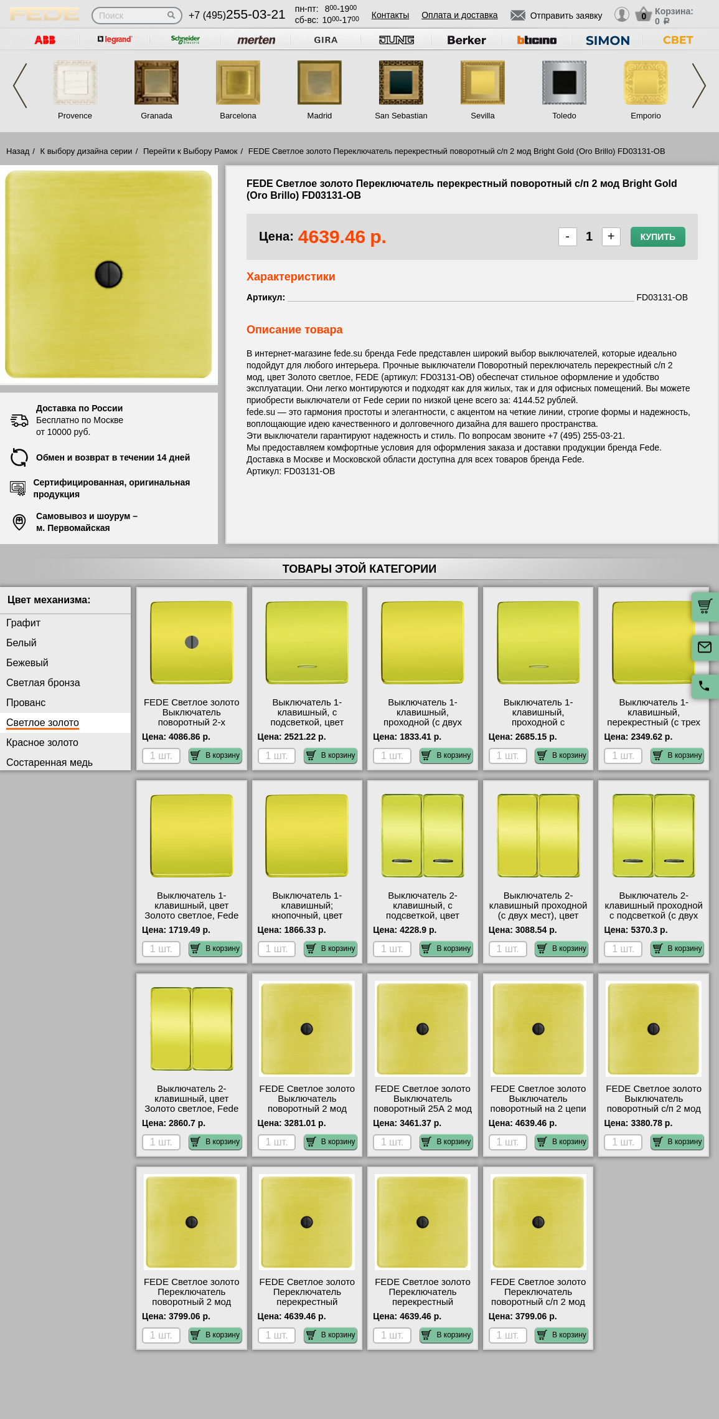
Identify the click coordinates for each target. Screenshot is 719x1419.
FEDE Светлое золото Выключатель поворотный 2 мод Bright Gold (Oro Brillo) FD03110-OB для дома (307, 1109)
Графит (23, 623)
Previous (19, 85)
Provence (75, 115)
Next (699, 85)
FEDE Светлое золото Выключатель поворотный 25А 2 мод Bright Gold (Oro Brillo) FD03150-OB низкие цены (423, 1114)
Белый (21, 643)
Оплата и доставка (459, 15)
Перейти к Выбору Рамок (190, 151)
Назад (17, 151)
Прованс (25, 702)
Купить (658, 237)
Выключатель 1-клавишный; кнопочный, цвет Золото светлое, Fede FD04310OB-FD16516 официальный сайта (307, 920)
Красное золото (42, 742)
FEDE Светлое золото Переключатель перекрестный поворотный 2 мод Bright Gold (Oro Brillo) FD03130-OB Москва (307, 1307)
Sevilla (482, 115)
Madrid (320, 115)
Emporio (645, 115)
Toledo (564, 115)
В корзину (215, 755)
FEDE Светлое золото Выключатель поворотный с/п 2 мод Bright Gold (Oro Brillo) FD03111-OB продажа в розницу (654, 1114)
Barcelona (238, 115)
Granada (156, 115)
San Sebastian (401, 115)
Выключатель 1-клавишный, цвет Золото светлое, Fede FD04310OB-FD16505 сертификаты (191, 915)
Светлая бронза (43, 682)
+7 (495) (237, 15)
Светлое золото (42, 722)
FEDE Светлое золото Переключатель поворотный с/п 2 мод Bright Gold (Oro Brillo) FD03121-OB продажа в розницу (538, 1307)
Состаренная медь (49, 762)
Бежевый (27, 662)
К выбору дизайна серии (86, 151)
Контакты (390, 15)
